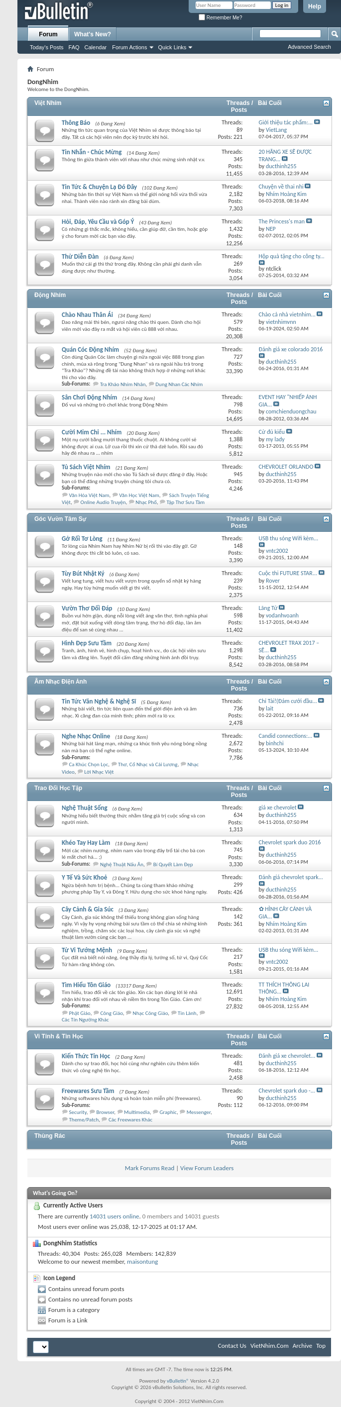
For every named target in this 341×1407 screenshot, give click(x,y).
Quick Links (172, 47)
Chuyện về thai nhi (281, 186)
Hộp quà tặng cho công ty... (292, 256)
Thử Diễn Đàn (80, 256)
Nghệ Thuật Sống (85, 807)
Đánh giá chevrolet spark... (291, 877)
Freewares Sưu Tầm (88, 1091)
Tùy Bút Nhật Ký (83, 573)
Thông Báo (76, 122)
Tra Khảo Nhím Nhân (123, 384)
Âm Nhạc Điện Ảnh (60, 681)
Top (321, 1345)
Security (78, 1112)
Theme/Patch (84, 1119)
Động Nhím (50, 295)
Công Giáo (111, 1013)
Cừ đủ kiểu (272, 431)
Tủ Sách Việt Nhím (86, 467)
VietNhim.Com (269, 1345)
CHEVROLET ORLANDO (286, 466)
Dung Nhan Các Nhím (179, 384)
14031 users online (114, 1216)
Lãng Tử (268, 607)
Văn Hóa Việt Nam (89, 495)
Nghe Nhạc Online (86, 736)
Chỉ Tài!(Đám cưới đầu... (288, 701)
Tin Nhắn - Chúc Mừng (91, 152)
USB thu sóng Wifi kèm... (289, 538)
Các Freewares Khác (130, 1119)
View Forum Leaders (206, 1168)
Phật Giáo (80, 1013)
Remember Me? (220, 17)
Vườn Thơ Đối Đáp (87, 608)
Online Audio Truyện (103, 502)
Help (314, 6)
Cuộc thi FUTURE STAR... (288, 573)
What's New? (92, 34)
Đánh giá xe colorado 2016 (291, 349)
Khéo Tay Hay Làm (86, 842)
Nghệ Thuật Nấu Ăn (121, 864)
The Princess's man (282, 221)
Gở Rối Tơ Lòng (82, 538)
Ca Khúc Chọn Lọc (89, 764)
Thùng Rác (49, 1135)
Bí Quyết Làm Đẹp (173, 864)
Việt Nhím (48, 103)
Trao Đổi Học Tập (58, 788)
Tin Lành (187, 1013)
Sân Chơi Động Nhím (89, 397)
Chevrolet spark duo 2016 (290, 842)
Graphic (168, 1112)
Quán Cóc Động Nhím (90, 349)
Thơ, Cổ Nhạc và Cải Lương (148, 764)
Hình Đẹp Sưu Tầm (87, 643)
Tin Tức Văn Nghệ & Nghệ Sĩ (99, 701)
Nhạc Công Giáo (150, 1013)
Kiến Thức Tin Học (86, 1056)
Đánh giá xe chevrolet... (287, 1055)
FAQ (74, 47)
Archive (302, 1345)
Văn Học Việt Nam (139, 495)
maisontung (142, 1261)
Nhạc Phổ (145, 502)
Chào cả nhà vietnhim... (287, 314)
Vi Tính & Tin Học (58, 1036)
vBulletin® (178, 1381)
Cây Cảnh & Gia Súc (88, 909)
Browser (105, 1112)
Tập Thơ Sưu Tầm (185, 502)
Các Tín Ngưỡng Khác (85, 1019)
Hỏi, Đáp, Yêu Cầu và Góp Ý (98, 221)
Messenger (199, 1112)
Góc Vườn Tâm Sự (60, 518)
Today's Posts (47, 47)
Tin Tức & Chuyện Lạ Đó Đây (99, 187)
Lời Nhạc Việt (99, 772)
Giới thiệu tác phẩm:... (286, 122)
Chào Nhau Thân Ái (87, 314)
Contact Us (232, 1345)
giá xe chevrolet (278, 807)
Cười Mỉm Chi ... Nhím (91, 432)
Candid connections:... (286, 735)
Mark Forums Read (150, 1168)
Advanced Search (309, 47)
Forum (48, 34)
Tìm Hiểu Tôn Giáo (86, 985)
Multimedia (137, 1112)
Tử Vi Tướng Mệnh (87, 950)
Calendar (96, 47)
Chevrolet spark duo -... (287, 1090)
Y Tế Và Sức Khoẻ (84, 877)
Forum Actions (129, 47)
